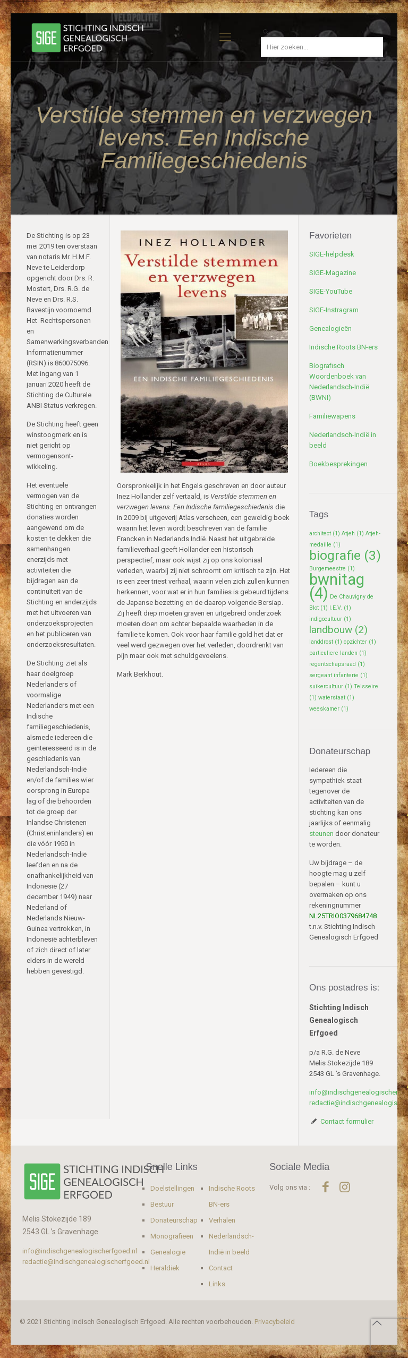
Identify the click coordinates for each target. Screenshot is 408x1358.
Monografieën (171, 1236)
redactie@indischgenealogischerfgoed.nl (86, 1262)
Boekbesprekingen (338, 464)
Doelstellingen (172, 1188)
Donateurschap (174, 1220)
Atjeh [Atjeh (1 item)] (353, 533)
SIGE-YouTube (330, 291)
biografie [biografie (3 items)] (345, 555)
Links (217, 1284)
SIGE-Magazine (332, 273)
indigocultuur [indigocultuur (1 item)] (330, 619)
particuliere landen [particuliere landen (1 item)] (338, 653)
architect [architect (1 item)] (324, 533)
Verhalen (222, 1220)
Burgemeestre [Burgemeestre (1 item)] (332, 568)
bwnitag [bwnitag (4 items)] (336, 586)
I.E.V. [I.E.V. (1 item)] (340, 607)
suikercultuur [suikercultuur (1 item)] (330, 686)
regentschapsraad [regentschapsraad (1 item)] (337, 664)
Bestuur (162, 1204)
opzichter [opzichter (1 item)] (360, 641)
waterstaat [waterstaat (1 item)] (336, 697)
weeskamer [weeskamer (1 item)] (328, 708)
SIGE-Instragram (334, 310)
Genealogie (167, 1252)
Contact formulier (346, 1121)
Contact (221, 1268)
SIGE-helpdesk (331, 254)
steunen (321, 834)
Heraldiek (165, 1268)
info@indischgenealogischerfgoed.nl (79, 1251)
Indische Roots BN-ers (343, 347)
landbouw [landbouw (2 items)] (338, 630)
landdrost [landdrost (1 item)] (325, 641)
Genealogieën (330, 328)
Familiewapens (332, 416)
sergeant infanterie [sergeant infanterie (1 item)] (338, 675)
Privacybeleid (274, 1322)
